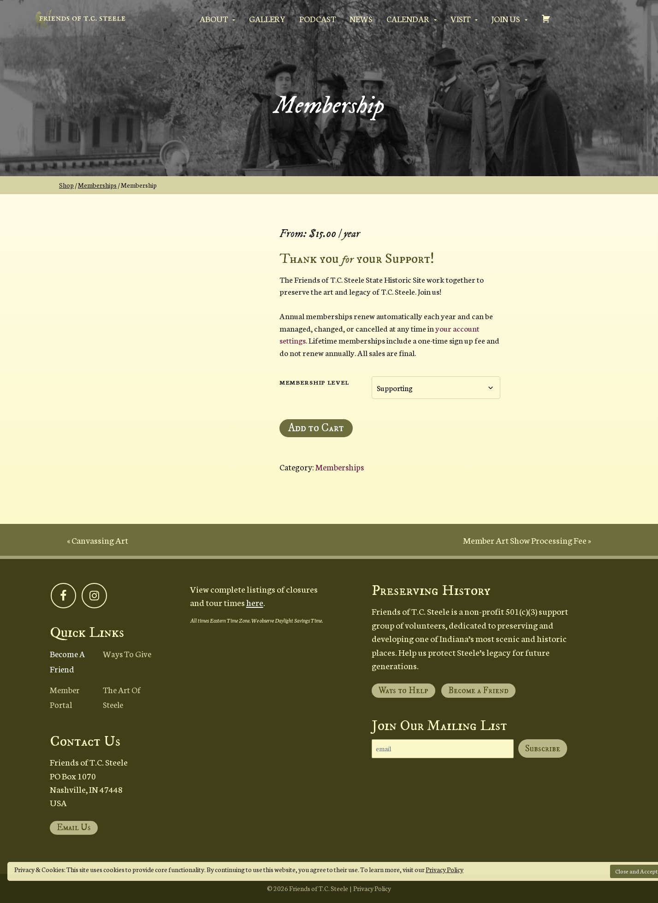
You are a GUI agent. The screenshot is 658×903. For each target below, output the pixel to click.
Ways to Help (403, 690)
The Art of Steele (122, 696)
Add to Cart (316, 428)
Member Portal (65, 696)
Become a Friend (67, 661)
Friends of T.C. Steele (318, 888)
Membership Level (314, 382)
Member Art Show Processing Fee (525, 540)
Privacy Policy (444, 869)
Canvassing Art (99, 540)
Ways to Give (127, 653)
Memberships (97, 185)
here (254, 602)
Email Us (74, 827)
